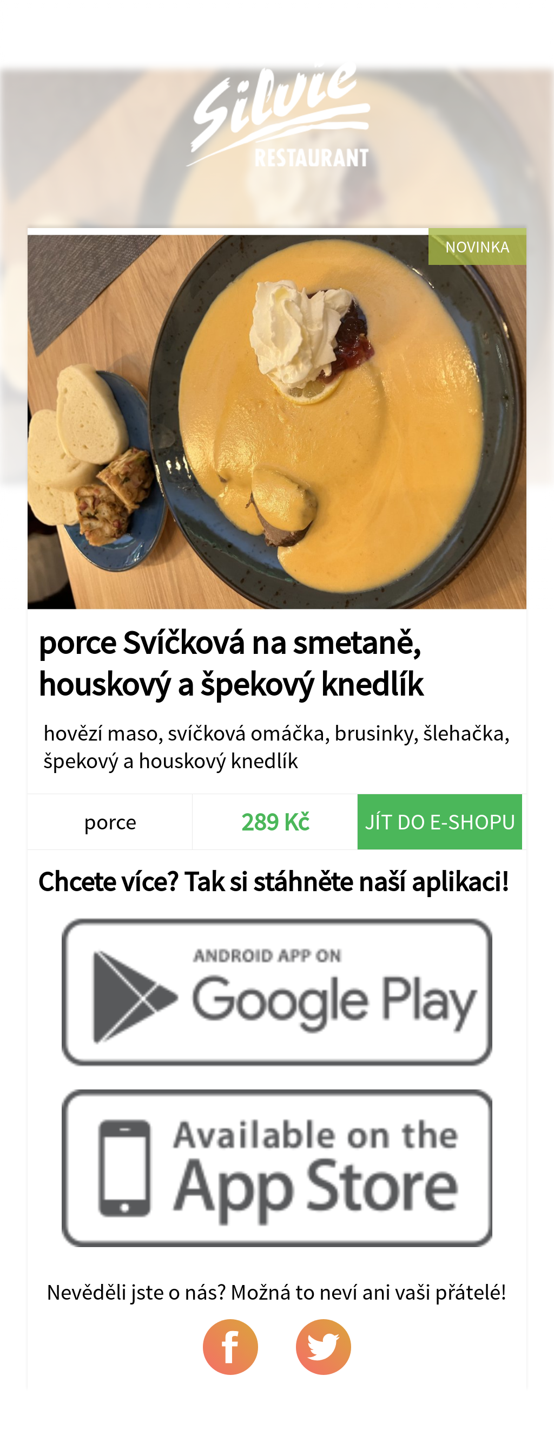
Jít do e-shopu (440, 821)
